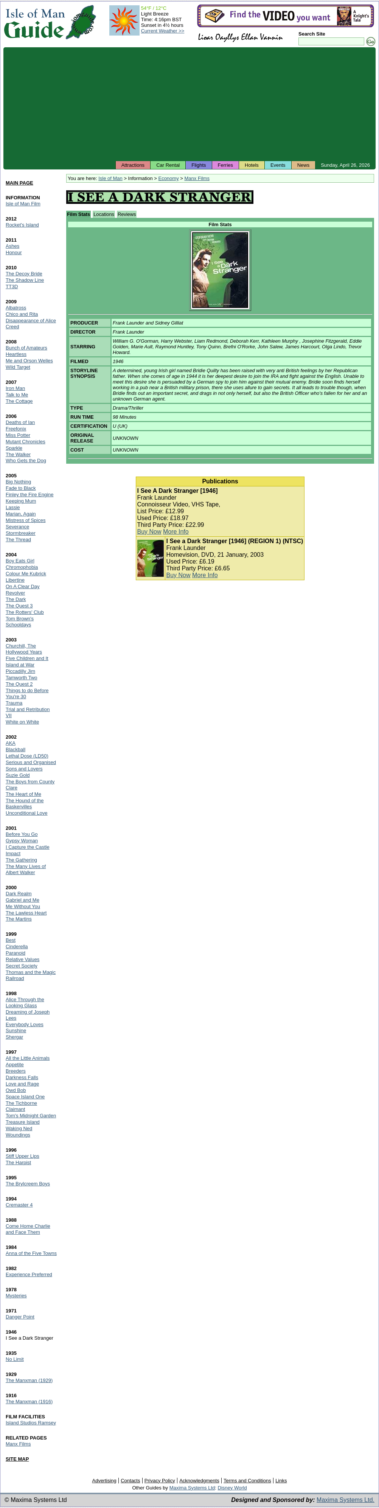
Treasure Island (23, 1122)
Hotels (252, 165)
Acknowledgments (199, 1480)
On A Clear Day (23, 586)
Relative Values (22, 959)
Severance (17, 527)
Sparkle (14, 448)
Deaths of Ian (20, 422)
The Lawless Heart (26, 913)
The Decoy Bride (24, 273)
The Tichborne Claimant (21, 1106)
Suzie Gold (18, 775)
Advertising (104, 1480)
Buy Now (149, 531)
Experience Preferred (29, 1274)
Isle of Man (110, 178)
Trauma (14, 703)
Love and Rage (22, 1084)
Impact (13, 853)
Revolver (15, 593)
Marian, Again (21, 514)
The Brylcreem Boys (28, 1184)
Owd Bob (16, 1090)
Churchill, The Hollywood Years (24, 649)
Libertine (15, 580)
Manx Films (197, 178)
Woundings (18, 1135)
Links (281, 1480)
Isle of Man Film (23, 204)
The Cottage (19, 401)
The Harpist (18, 1162)
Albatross (16, 308)
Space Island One (25, 1097)
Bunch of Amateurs (26, 348)
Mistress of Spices (25, 520)
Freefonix (16, 429)
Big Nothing (18, 482)
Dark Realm (19, 893)
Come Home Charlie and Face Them (28, 1229)
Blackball (15, 749)
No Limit (15, 1359)
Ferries (225, 165)
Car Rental (168, 165)
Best (11, 940)
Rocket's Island (22, 225)
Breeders (16, 1071)
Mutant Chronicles (25, 441)
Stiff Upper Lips (22, 1156)
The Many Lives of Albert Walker (26, 869)
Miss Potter (18, 435)
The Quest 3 (19, 606)
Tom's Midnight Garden (31, 1115)
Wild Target (18, 367)
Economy (168, 178)
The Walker (18, 454)
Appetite (15, 1064)
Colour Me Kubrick (26, 573)
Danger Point (20, 1317)
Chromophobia (22, 567)
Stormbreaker (21, 533)
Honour (14, 252)
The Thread (18, 539)
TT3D (12, 286)
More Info (176, 531)
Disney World (232, 1488)
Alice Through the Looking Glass (25, 1002)
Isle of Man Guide (34, 22)
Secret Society (21, 966)
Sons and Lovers (24, 769)
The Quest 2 (19, 684)
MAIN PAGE (19, 183)
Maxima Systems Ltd (192, 1488)
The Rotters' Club (25, 612)
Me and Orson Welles (29, 360)
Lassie (13, 507)
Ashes (12, 246)
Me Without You (23, 906)
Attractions (132, 165)
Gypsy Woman (22, 840)
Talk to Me (17, 395)
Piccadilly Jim (20, 671)
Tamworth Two (21, 677)
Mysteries (16, 1295)
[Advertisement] (189, 104)
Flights (198, 165)
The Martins (19, 919)
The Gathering (21, 860)
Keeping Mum (21, 501)
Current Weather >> (163, 31)
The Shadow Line (25, 280)
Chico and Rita (22, 314)
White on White (22, 722)
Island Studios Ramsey (31, 1423)
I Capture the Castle (28, 847)
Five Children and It (27, 658)
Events (278, 165)
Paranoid (15, 953)
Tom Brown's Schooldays (20, 621)
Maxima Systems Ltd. (345, 1500)
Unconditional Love (27, 813)
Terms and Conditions (247, 1480)
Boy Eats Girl (20, 561)
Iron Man (15, 388)
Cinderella (17, 946)
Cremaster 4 (19, 1205)
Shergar (14, 1037)
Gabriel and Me (22, 900)
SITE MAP (17, 1459)
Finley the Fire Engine (29, 494)
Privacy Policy (159, 1480)
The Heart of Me (23, 794)
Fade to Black (21, 488)
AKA (11, 743)
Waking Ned (19, 1128)
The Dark (16, 599)
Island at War (20, 665)
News (303, 165)
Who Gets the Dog (26, 460)
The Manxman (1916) (29, 1401)
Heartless (16, 354)
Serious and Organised (31, 762)
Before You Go (22, 834)
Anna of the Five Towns (31, 1253)
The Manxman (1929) (29, 1380)
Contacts (130, 1480)
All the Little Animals (28, 1058)
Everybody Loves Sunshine (24, 1027)
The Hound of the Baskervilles (24, 803)
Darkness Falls (22, 1077)
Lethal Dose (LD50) (27, 756)
